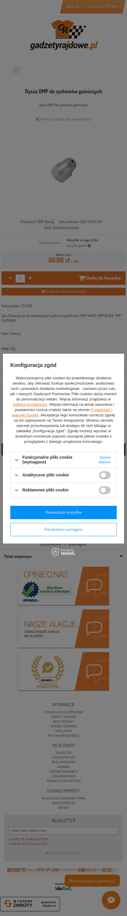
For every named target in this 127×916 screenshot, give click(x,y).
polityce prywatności (30, 405)
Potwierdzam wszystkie (63, 512)
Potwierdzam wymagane (63, 529)
